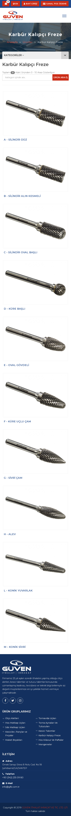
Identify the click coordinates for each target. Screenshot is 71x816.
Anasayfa (12, 42)
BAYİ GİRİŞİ (30, 3)
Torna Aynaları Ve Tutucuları (48, 724)
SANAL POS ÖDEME (54, 3)
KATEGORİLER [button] (36, 55)
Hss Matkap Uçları (15, 722)
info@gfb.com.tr (10, 786)
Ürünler (27, 42)
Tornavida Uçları (47, 718)
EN (15, 3)
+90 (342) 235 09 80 (12, 777)
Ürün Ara (60, 77)
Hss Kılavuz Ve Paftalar (51, 740)
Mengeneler (45, 744)
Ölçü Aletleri (12, 718)
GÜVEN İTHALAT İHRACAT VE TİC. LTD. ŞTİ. (45, 807)
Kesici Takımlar (47, 731)
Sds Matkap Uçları (15, 727)
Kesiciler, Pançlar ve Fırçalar (16, 733)
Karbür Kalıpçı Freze (50, 735)
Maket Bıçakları (13, 740)
